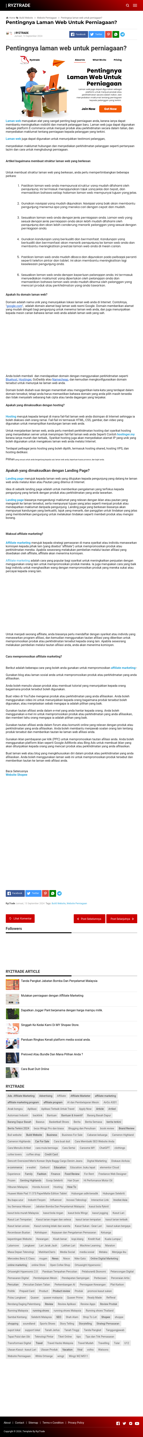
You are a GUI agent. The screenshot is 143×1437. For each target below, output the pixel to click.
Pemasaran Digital (18, 1278)
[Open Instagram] (130, 1423)
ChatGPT (104, 1147)
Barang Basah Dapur (99, 1115)
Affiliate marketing (18, 560)
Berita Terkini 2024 (18, 1128)
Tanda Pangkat (92, 1330)
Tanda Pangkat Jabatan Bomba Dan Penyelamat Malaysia (59, 981)
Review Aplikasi (67, 1304)
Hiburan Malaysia (18, 1186)
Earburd (44, 1167)
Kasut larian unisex (19, 1226)
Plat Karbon (117, 1284)
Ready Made (95, 1297)
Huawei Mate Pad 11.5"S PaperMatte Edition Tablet (37, 1193)
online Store (38, 1265)
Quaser (35, 1297)
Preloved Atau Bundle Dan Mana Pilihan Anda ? (52, 1054)
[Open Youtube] (137, 1423)
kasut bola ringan (53, 1213)
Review (49, 1304)
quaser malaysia (52, 1297)
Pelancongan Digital (122, 1271)
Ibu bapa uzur (15, 1199)
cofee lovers (15, 1154)
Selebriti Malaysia (41, 1317)
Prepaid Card (26, 1291)
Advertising (45, 1095)
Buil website (15, 1134)
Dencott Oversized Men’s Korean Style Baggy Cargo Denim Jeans (45, 1160)
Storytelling (85, 1323)
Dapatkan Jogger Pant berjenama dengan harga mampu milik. (62, 1010)
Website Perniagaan (77, 903)
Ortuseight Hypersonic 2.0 (23, 1271)
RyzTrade (40, 1431)
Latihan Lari (68, 1245)
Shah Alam (72, 1317)
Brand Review (126, 1128)
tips (79, 1336)
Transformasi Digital (19, 1343)
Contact (19, 1422)
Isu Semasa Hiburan (19, 1206)
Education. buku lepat (82, 1167)
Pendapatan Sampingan (75, 1278)
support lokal (32, 1330)
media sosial (87, 1252)
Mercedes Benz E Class (21, 1258)
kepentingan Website (20, 1239)
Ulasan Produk (49, 1349)
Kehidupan (41, 1232)
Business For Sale (72, 1134)
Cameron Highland (123, 1134)
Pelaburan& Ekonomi (94, 1271)
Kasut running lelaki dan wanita (52, 1226)
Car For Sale (42, 1141)
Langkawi (28, 1245)
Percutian (13, 1284)
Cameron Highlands (19, 1141)
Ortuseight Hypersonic (88, 1265)
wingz (60, 1356)
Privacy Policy (76, 1422)
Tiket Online (65, 1336)
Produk (79, 1291)
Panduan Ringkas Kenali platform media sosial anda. (56, 1039)
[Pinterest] (108, 34)
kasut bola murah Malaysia (23, 1213)
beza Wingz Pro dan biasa (49, 1128)
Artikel (112, 1108)
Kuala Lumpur (113, 1239)
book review (107, 1128)
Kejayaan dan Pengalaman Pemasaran (74, 1232)
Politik (11, 1291)
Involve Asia (120, 1199)
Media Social (67, 1252)
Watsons (103, 1349)
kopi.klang (77, 1239)
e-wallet (31, 1167)
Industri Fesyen (37, 1199)
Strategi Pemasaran (107, 1323)
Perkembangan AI (65, 1284)
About (7, 1422)
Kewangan (42, 1239)
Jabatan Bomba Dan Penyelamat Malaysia (60, 1206)
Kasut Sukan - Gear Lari (88, 1226)
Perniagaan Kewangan (93, 1284)
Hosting (58, 1186)
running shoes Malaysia (67, 1310)
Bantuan (52, 1115)
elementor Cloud (109, 1167)
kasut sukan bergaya (118, 1226)
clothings (120, 1147)
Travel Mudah (85, 1343)
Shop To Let (90, 1317)
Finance (55, 1173)
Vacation (67, 1349)
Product (43, 1291)
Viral (79, 1349)
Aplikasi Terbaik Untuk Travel (57, 1108)
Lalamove (13, 1245)
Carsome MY (87, 1147)
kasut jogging (100, 1213)
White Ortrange (44, 1356)
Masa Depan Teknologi (21, 1252)
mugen (43, 1258)
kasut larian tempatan (88, 1219)
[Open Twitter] (124, 1423)
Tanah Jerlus (52, 1330)
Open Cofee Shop (60, 1265)
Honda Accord (40, 1186)
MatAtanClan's (47, 1252)
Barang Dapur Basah (19, 1121)
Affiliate (61, 1095)
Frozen (11, 1180)
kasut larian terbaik (117, 1219)
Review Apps (88, 1304)
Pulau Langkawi (17, 1297)
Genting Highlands (31, 1180)
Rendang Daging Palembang (24, 1304)
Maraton (110, 1245)
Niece (66, 1258)
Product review (61, 1291)
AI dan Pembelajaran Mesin (83, 1102)
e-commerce (15, 1167)
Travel (39, 1343)
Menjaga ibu (119, 1252)
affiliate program (53, 1102)
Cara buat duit (62, 1141)
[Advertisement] (71, 343)
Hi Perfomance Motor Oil (98, 1180)
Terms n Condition (53, 1422)
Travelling (103, 1343)
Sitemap (33, 1422)
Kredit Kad (94, 1239)
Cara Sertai (68, 1147)
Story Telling (67, 1323)
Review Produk (108, 1304)
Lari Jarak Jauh (48, 1245)
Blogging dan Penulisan (82, 1128)
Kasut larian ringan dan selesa (53, 1219)
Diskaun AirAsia (120, 1160)
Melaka (103, 1252)
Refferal (110, 1297)
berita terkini (114, 1121)
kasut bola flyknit (99, 1206)
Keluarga (106, 1232)
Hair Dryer (73, 1180)
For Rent (89, 1173)
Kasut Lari (118, 1213)
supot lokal (14, 1330)
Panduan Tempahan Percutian (59, 1271)
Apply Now (85, 1108)
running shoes (41, 1310)
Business (52, 1134)
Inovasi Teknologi (76, 1199)
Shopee (105, 1317)
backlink (37, 1115)
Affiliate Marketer (80, 1095)
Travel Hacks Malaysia (60, 1343)
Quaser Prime (75, 1297)
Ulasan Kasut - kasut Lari (22, 1349)
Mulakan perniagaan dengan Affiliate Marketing (52, 995)
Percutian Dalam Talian (36, 1284)
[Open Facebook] (118, 1423)
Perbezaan (100, 1278)
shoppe (119, 1317)
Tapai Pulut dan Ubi (19, 1336)
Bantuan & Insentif (71, 1115)
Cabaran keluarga (97, 1134)
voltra (90, 1349)
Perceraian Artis (120, 1278)
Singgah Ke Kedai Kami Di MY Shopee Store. (50, 1025)
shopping (13, 1323)
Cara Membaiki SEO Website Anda (94, 1141)
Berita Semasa (93, 1121)
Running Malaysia (18, 1310)
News (55, 1258)
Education (60, 1167)
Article (100, 1108)
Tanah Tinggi (71, 1330)
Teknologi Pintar (44, 1336)
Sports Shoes (47, 1323)
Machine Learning (90, 1245)
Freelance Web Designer (112, 1173)
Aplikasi (31, 1108)
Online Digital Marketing (104, 1258)
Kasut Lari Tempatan (20, 1219)
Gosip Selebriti (54, 1180)
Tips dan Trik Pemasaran (99, 1336)
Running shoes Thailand (100, 1310)
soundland (29, 1323)
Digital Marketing (97, 1160)
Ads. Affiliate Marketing (21, 1095)
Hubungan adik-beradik (84, 1193)
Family (29, 1173)
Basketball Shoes (59, 1121)
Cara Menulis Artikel (19, 1147)
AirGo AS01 (110, 1102)
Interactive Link (100, 1199)
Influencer (56, 1199)
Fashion (41, 1173)
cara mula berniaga (47, 1147)
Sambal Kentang (17, 1317)
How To (71, 1186)
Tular (117, 1343)
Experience (14, 1173)
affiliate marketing (105, 1095)
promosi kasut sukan (100, 1291)
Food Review (72, 1173)
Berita (77, 1121)
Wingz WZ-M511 (78, 1356)
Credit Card (51, 1154)
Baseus (40, 1121)
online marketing (17, 1265)
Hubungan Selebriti (114, 1193)
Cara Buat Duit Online (35, 1069)
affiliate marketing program (23, 1102)
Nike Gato (80, 1258)
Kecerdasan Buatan (19, 1232)
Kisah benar (60, 1239)
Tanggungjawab (115, 1330)
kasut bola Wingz (78, 1213)
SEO (58, 1317)
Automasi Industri (18, 1115)
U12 (126, 1343)
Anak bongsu (15, 1108)
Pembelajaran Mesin (45, 1278)
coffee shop (33, 1154)
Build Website (59, 903)
